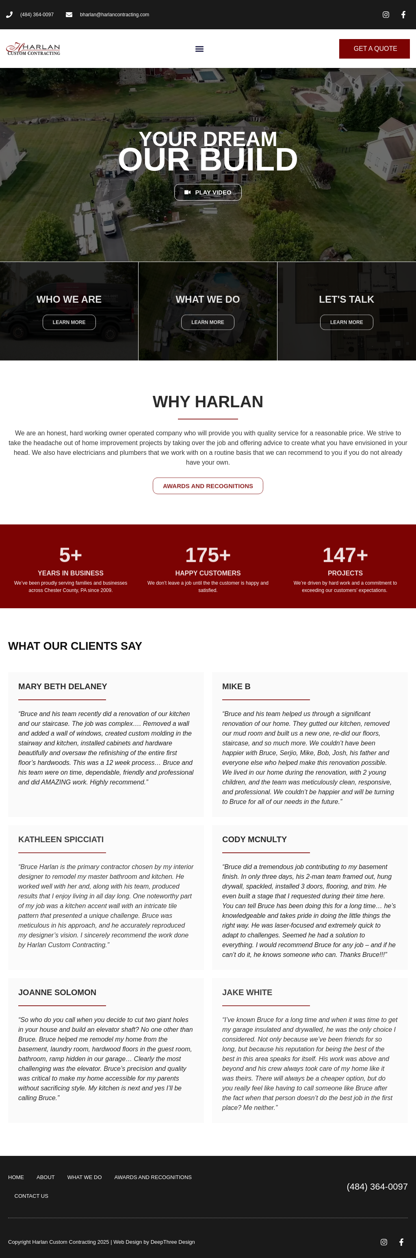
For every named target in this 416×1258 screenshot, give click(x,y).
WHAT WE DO (84, 1177)
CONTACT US (31, 1196)
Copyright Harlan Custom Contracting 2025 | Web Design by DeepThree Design (101, 1242)
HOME (16, 1177)
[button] (199, 48)
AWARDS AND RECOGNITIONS (153, 1177)
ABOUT (46, 1177)
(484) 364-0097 (377, 1187)
